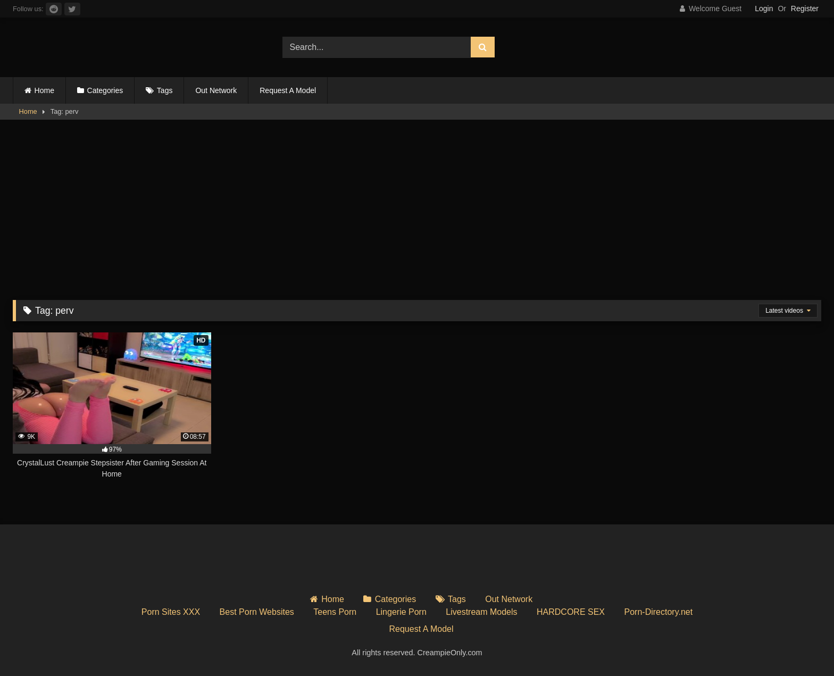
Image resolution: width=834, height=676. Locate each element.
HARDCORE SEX (571, 611)
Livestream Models (481, 611)
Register (805, 8)
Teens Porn (334, 611)
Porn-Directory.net (658, 611)
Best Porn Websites (257, 611)
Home (44, 90)
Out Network (216, 90)
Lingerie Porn (401, 611)
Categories (105, 90)
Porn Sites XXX (170, 611)
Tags (165, 90)
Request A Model (288, 90)
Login (764, 8)
